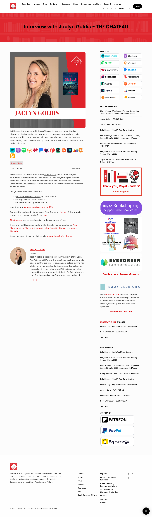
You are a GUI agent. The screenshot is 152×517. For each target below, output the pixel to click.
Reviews (53, 4)
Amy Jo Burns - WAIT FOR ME (112, 390)
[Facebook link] (108, 8)
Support (107, 4)
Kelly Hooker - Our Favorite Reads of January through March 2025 (118, 152)
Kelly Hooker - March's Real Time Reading (117, 130)
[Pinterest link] (112, 8)
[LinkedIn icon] (132, 474)
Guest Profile (75, 169)
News (75, 4)
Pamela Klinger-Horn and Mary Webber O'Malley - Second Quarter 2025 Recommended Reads (120, 136)
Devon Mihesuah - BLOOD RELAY (113, 332)
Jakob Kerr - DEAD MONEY (110, 124)
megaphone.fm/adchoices (59, 236)
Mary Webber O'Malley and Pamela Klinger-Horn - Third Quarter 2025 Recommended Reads (120, 112)
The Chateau (16, 220)
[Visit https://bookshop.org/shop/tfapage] (121, 207)
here (45, 215)
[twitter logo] (34, 280)
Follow (137, 6)
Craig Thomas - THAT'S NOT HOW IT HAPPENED (119, 373)
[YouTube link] (116, 8)
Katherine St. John (40, 228)
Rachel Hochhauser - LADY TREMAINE (115, 395)
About (37, 4)
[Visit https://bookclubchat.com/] (121, 286)
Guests (122, 8)
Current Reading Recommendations (108, 484)
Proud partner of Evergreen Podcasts (121, 274)
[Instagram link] (129, 4)
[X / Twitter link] (125, 4)
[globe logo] (31, 280)
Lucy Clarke (25, 228)
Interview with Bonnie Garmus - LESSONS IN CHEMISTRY (118, 144)
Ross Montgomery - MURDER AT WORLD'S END (119, 326)
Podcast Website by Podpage (47, 508)
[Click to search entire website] (129, 8)
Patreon (63, 212)
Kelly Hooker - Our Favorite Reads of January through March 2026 (118, 358)
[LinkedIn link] (104, 8)
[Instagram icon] (128, 474)
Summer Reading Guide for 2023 (38, 207)
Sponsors (66, 4)
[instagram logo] (37, 280)
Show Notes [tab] (17, 169)
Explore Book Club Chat (121, 311)
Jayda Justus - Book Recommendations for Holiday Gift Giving (118, 160)
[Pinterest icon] (124, 478)
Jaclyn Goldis (37, 249)
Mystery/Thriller (108, 322)
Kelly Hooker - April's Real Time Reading (116, 352)
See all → (104, 337)
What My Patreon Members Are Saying (109, 490)
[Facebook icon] (137, 474)
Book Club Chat (112, 294)
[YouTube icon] (128, 478)
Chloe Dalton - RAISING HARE (112, 119)
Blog (45, 4)
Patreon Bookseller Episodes (108, 478)
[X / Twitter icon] (124, 474)
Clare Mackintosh (58, 228)
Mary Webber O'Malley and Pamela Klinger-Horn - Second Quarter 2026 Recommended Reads (120, 366)
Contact (117, 4)
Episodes (26, 4)
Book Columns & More (91, 4)
